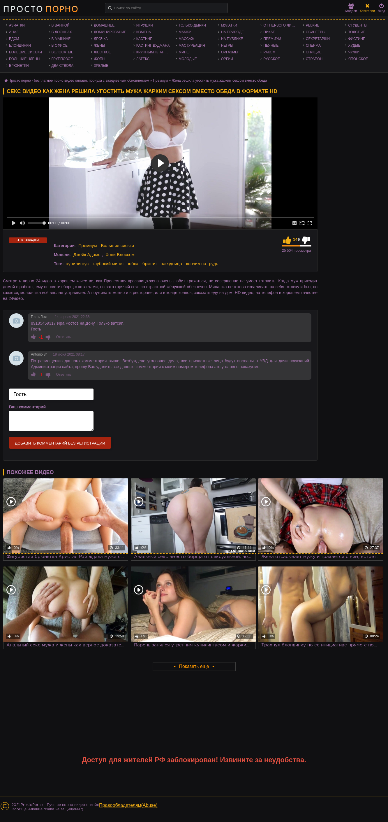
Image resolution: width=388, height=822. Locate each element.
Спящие (314, 52)
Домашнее (104, 25)
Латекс (143, 59)
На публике (232, 39)
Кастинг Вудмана (153, 45)
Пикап (269, 32)
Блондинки (20, 45)
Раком (269, 52)
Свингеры (315, 32)
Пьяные (270, 45)
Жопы (99, 59)
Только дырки (192, 25)
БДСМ (14, 39)
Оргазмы (229, 52)
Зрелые (101, 66)
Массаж (186, 39)
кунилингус (77, 263)
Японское (358, 59)
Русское (271, 59)
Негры (227, 45)
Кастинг (144, 39)
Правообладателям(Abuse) (128, 805)
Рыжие (312, 25)
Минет (185, 52)
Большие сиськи (25, 52)
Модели (351, 8)
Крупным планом (153, 52)
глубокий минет (108, 263)
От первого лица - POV (281, 25)
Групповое (62, 59)
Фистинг (356, 39)
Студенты (357, 25)
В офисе (60, 45)
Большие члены (24, 59)
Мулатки (229, 25)
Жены (99, 45)
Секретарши (318, 39)
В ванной (61, 25)
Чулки (353, 52)
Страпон (314, 59)
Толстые (356, 32)
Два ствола (62, 66)
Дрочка (101, 39)
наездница (171, 263)
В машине (61, 39)
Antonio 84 (39, 354)
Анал (14, 32)
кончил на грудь (202, 263)
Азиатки (17, 25)
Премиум (272, 39)
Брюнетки (19, 66)
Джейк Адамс (86, 254)
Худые (354, 45)
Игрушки (144, 25)
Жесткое (102, 52)
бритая (149, 263)
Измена (143, 32)
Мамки (185, 32)
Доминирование (110, 32)
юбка (133, 263)
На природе (232, 32)
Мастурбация (192, 45)
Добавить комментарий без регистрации (60, 443)
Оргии (227, 59)
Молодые (188, 59)
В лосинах (62, 32)
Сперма (313, 45)
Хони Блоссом (120, 254)
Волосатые (62, 52)
